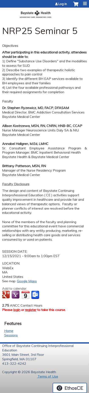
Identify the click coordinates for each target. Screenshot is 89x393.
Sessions (11, 335)
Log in (62, 4)
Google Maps (27, 281)
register (30, 310)
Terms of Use (47, 376)
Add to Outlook (35, 295)
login (16, 310)
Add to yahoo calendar (16, 295)
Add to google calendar (6, 295)
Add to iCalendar (25, 295)
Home (8, 331)
